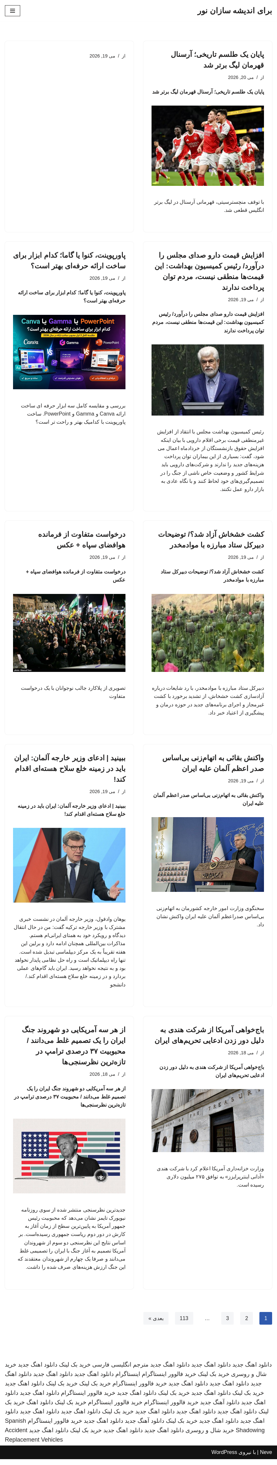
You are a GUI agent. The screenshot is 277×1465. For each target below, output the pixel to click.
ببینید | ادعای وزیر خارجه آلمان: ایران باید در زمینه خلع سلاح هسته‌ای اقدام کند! (69, 771)
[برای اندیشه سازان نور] (234, 11)
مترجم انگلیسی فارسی (120, 1370)
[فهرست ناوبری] (12, 10)
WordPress (224, 1458)
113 (184, 1324)
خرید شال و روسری (209, 1436)
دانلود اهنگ (39, 1408)
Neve (266, 1458)
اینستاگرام (127, 1380)
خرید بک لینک (75, 1370)
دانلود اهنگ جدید (252, 1370)
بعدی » (155, 1324)
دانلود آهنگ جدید (220, 1408)
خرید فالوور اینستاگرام (169, 1380)
